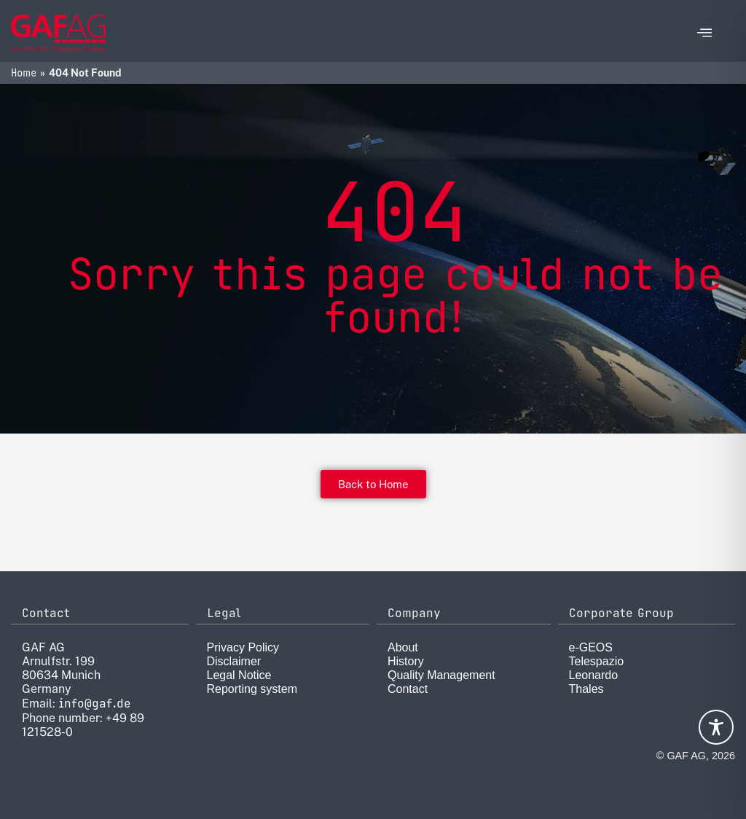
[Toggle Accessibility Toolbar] (716, 727)
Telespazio (596, 661)
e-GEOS (591, 647)
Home (23, 72)
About (403, 647)
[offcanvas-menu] (704, 33)
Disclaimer (234, 661)
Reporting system (252, 689)
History (406, 661)
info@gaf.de (94, 703)
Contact (408, 689)
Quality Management (441, 675)
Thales (586, 689)
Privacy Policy (243, 647)
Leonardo (594, 675)
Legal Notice (239, 675)
